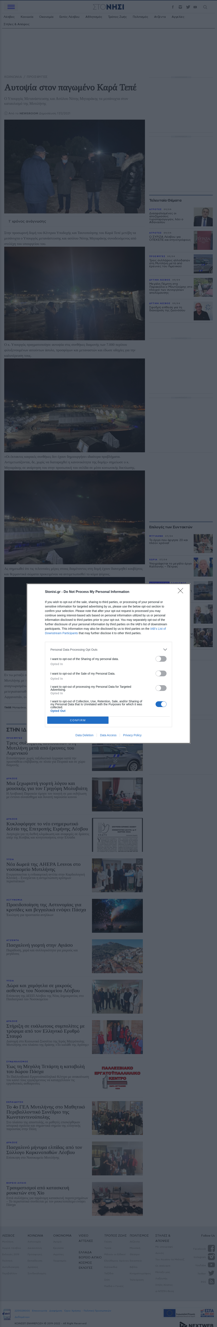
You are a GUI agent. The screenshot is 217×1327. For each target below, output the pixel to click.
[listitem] (108, 649)
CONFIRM (78, 720)
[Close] (182, 592)
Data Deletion (84, 735)
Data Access (108, 735)
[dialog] (108, 663)
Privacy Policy (132, 735)
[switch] (161, 659)
